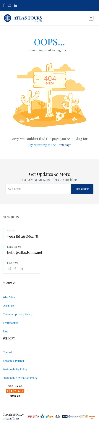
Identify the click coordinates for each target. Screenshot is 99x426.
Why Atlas (9, 297)
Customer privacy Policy (17, 314)
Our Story (8, 306)
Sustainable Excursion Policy (20, 378)
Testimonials (10, 323)
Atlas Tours (12, 418)
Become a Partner (13, 361)
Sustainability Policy (15, 369)
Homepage (63, 145)
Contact (7, 352)
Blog (5, 331)
